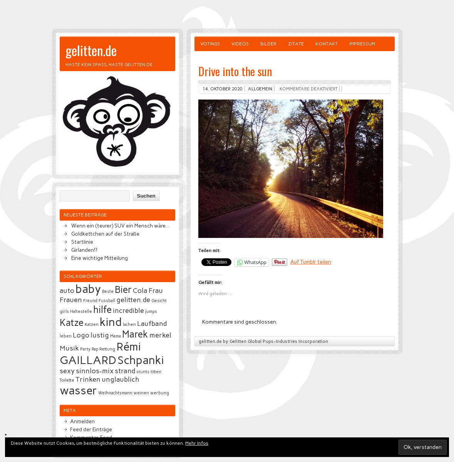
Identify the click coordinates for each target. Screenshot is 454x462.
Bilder (268, 44)
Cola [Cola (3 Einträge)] (140, 290)
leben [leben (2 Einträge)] (66, 336)
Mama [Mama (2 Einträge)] (115, 336)
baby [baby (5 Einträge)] (88, 289)
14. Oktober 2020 (223, 88)
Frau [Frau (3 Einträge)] (156, 290)
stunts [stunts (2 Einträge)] (142, 371)
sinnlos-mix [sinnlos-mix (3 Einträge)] (95, 371)
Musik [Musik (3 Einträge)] (69, 348)
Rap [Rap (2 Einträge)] (95, 349)
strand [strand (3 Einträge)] (125, 371)
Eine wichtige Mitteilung (99, 258)
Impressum (362, 44)
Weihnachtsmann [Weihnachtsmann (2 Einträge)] (115, 393)
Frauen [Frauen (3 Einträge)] (71, 300)
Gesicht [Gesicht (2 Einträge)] (159, 300)
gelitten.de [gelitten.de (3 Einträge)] (133, 300)
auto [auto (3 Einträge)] (67, 290)
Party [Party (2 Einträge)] (85, 349)
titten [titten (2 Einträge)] (156, 371)
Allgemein (260, 88)
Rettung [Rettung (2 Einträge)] (107, 349)
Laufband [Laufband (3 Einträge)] (152, 323)
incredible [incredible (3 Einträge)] (128, 310)
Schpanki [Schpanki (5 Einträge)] (140, 360)
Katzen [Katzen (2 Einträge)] (92, 324)
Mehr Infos (196, 443)
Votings (210, 44)
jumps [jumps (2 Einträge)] (151, 311)
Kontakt (326, 44)
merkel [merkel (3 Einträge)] (160, 335)
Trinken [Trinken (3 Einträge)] (88, 379)
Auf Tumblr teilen (310, 262)
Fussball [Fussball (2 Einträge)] (107, 300)
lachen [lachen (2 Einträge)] (129, 324)
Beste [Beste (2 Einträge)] (108, 291)
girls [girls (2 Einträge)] (64, 311)
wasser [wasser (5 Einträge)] (78, 390)
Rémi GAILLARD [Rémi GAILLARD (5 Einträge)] (100, 353)
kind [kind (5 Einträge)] (111, 322)
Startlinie (82, 242)
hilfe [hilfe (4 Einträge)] (102, 309)
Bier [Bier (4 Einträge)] (123, 289)
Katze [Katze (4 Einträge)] (72, 322)
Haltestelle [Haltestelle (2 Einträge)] (81, 311)
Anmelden (82, 421)
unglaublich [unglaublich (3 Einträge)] (120, 379)
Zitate (296, 44)
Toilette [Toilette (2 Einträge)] (67, 380)
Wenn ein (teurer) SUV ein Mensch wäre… (120, 226)
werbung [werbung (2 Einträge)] (159, 393)
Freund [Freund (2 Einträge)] (90, 300)
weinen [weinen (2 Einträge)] (141, 393)
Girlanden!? (84, 250)
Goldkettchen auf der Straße (105, 234)
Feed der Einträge (91, 429)
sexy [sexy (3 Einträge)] (67, 371)
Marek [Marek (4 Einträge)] (135, 334)
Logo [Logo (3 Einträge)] (81, 335)
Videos (240, 44)
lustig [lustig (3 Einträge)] (99, 335)
